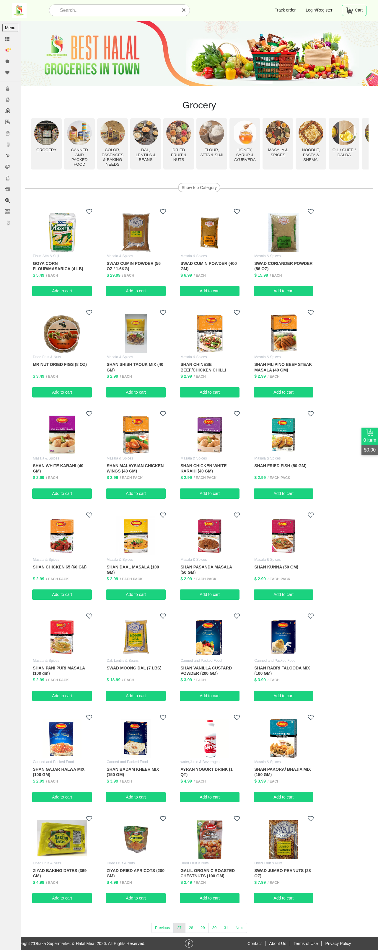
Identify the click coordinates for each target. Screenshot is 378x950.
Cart (354, 10)
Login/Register (319, 10)
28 (191, 927)
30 (214, 927)
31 (226, 927)
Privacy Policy (338, 943)
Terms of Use (306, 943)
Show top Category (199, 187)
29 (203, 927)
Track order (285, 10)
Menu (10, 27)
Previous (162, 927)
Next (240, 927)
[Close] (184, 10)
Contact (254, 943)
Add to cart (62, 291)
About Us (277, 943)
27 (179, 927)
